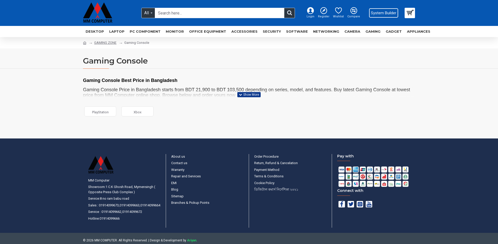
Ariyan (191, 240)
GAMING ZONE (105, 43)
